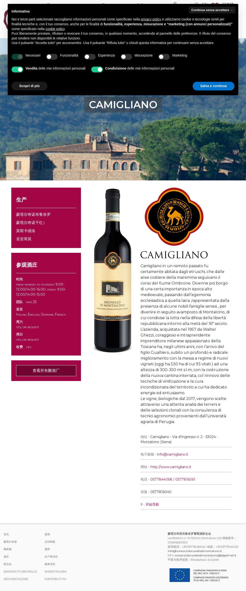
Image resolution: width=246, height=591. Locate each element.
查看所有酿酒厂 (46, 370)
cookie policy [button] (55, 29)
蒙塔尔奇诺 (10, 541)
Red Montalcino (16, 579)
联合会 (8, 564)
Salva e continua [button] (213, 86)
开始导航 (152, 504)
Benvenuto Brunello (20, 571)
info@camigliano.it (172, 454)
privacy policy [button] (151, 19)
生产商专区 (51, 556)
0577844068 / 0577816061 (172, 479)
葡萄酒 (8, 549)
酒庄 (6, 556)
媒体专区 (50, 564)
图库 (47, 549)
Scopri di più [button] (29, 86)
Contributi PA (55, 579)
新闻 (47, 534)
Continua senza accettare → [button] (212, 10)
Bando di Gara (56, 571)
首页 (6, 534)
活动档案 (50, 541)
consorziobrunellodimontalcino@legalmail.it (205, 555)
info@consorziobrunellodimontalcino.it (195, 551)
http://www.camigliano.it (170, 467)
